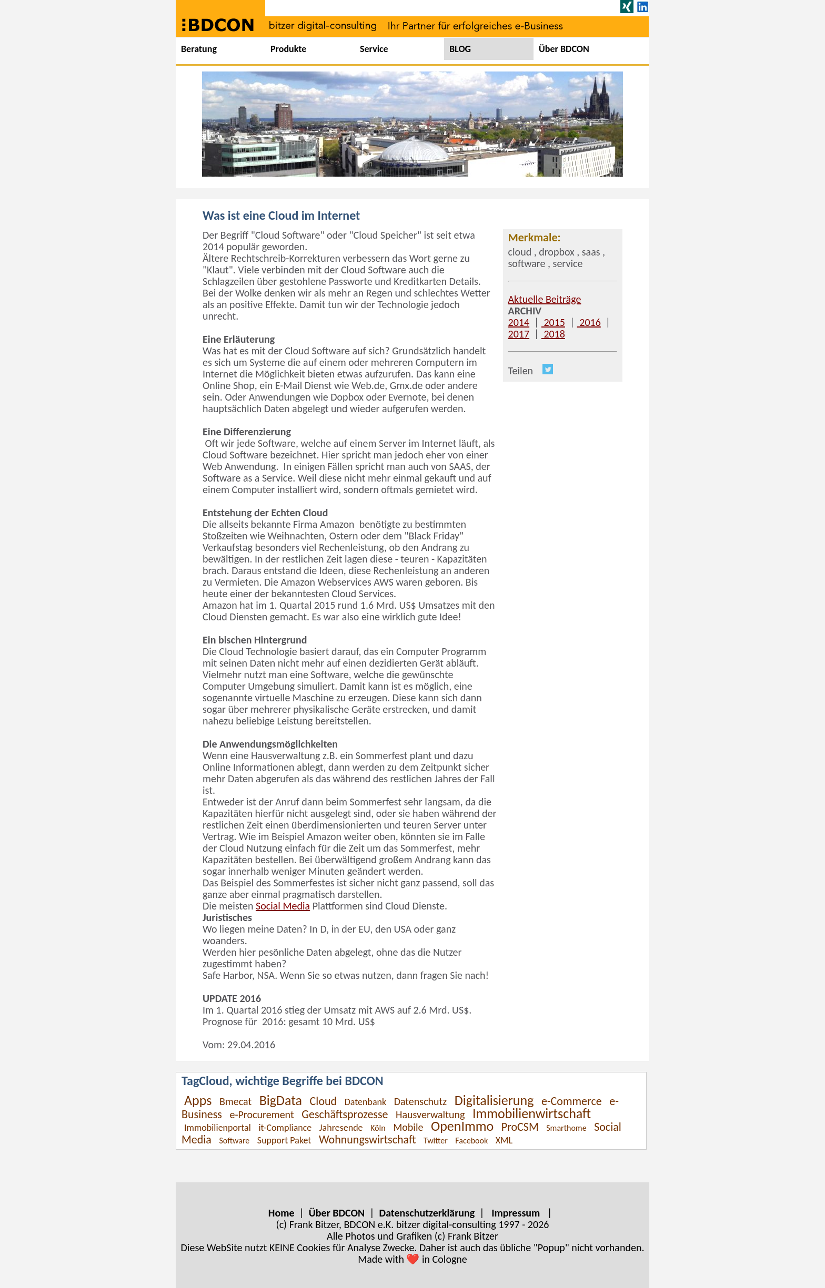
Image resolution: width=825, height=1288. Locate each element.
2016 (589, 322)
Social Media (283, 905)
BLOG (460, 49)
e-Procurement (261, 1114)
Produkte (288, 49)
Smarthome (566, 1128)
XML (504, 1140)
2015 (553, 322)
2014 (519, 322)
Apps (198, 1100)
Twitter (436, 1141)
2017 (519, 334)
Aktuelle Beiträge (544, 299)
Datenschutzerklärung (427, 1213)
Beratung (199, 49)
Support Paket (284, 1140)
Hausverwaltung (430, 1114)
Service (374, 49)
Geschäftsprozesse (344, 1114)
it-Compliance (284, 1127)
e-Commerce (571, 1101)
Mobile (408, 1127)
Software (234, 1141)
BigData (280, 1100)
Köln (378, 1128)
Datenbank (366, 1102)
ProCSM (520, 1127)
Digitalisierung (494, 1100)
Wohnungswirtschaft (367, 1139)
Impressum (515, 1213)
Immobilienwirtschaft (531, 1113)
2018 (553, 334)
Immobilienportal (217, 1127)
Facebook (471, 1141)
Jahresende (341, 1127)
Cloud (323, 1101)
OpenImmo (462, 1126)
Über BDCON (564, 49)
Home (281, 1213)
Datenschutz (420, 1101)
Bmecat (235, 1101)
